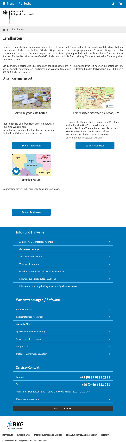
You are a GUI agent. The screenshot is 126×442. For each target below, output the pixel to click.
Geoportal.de (22, 346)
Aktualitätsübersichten (30, 256)
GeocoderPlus (23, 324)
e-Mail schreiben (63, 408)
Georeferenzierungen (29, 249)
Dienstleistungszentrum (27, 398)
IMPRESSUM (7, 434)
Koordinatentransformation (29, 316)
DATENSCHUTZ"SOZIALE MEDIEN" (48, 434)
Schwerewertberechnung (28, 339)
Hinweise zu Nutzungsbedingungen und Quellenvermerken (48, 286)
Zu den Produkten (31, 145)
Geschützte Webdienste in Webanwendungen (41, 271)
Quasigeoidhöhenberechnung (30, 331)
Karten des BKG (24, 309)
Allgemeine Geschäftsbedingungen (36, 241)
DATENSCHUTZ (23, 434)
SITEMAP (105, 434)
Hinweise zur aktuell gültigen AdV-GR (38, 278)
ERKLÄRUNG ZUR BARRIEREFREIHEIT (81, 434)
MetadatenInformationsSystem (31, 353)
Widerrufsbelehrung (29, 263)
